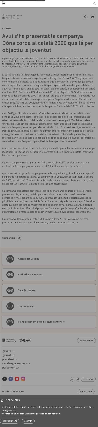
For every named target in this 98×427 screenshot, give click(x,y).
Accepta (28, 421)
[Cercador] (94, 3)
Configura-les (9, 421)
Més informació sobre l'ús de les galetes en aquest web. (30, 413)
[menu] (4, 3)
